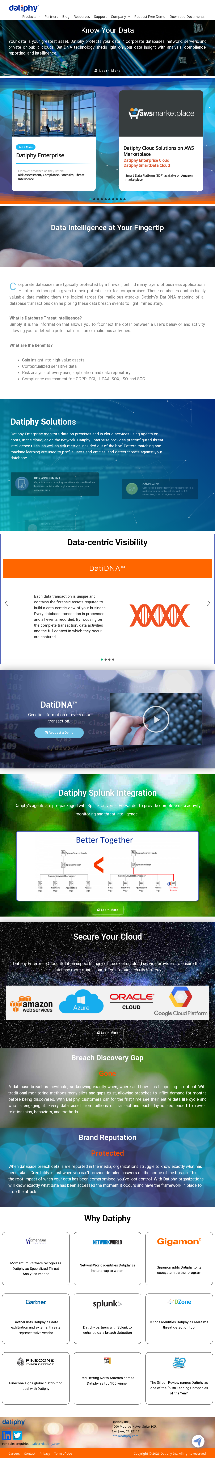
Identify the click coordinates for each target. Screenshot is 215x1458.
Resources (82, 16)
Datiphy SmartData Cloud (146, 165)
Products (32, 16)
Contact (29, 1453)
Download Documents (187, 16)
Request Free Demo (149, 16)
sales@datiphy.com (46, 1443)
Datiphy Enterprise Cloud (146, 160)
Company (121, 16)
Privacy (44, 1453)
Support (100, 16)
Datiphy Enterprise (40, 155)
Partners (51, 16)
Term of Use (63, 1453)
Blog (65, 16)
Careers (14, 1453)
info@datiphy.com (125, 1436)
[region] (107, 141)
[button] (107, 71)
